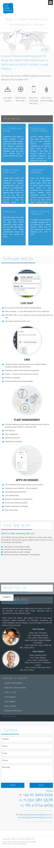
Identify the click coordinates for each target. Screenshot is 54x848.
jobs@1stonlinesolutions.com (38, 815)
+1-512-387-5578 (38, 800)
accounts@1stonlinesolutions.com (35, 817)
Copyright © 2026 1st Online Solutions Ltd (18, 839)
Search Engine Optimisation (20, 99)
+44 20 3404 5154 (38, 795)
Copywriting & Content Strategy (46, 99)
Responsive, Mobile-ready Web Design (33, 101)
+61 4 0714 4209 (39, 805)
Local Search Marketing (7, 99)
